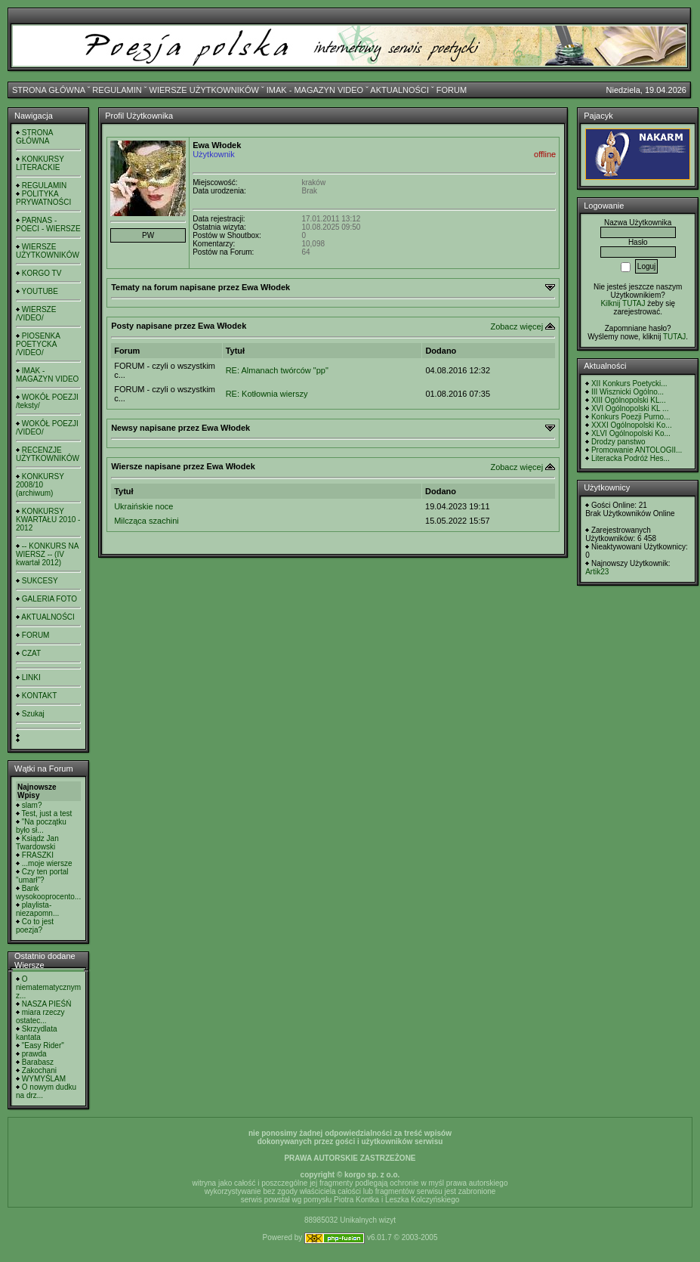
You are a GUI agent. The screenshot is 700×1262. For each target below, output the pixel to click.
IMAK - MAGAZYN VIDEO (315, 89)
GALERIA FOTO (49, 599)
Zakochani (39, 1070)
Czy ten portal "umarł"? (42, 876)
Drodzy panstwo (618, 442)
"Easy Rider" (43, 1045)
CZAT (31, 653)
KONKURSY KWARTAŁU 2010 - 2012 (48, 519)
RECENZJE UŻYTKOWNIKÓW (47, 454)
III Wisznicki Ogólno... (627, 392)
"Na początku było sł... (41, 826)
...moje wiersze (47, 863)
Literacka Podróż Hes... (630, 458)
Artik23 (597, 572)
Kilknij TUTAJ (622, 303)
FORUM (451, 89)
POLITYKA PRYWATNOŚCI (43, 198)
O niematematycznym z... (48, 987)
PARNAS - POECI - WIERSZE (48, 224)
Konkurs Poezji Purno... (631, 417)
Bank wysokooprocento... (48, 892)
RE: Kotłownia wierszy (267, 393)
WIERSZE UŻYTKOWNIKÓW (204, 89)
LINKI (31, 677)
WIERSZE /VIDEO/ (36, 313)
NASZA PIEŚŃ (47, 1004)
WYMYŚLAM (44, 1079)
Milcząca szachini (146, 520)
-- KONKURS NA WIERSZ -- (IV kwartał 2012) (47, 554)
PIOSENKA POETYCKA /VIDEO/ (38, 344)
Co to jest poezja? (35, 925)
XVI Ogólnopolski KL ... (629, 408)
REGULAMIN (116, 89)
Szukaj (33, 714)
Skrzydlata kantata (36, 1033)
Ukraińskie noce (143, 506)
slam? (32, 805)
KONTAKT (39, 695)
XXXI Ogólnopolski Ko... (631, 425)
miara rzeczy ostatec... (40, 1016)
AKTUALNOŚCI (399, 89)
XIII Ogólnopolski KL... (628, 400)
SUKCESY (40, 581)
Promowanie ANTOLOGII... (636, 450)
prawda (34, 1054)
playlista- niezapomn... (37, 909)
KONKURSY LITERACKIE (40, 163)
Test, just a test (47, 813)
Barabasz (38, 1062)
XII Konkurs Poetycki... (629, 383)
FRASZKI (38, 855)
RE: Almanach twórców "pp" (277, 370)
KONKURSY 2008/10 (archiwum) (40, 484)
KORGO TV (42, 273)
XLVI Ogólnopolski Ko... (631, 433)
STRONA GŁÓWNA (48, 89)
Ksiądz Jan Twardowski (37, 842)
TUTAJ (674, 337)
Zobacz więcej (516, 326)
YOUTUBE (40, 291)
